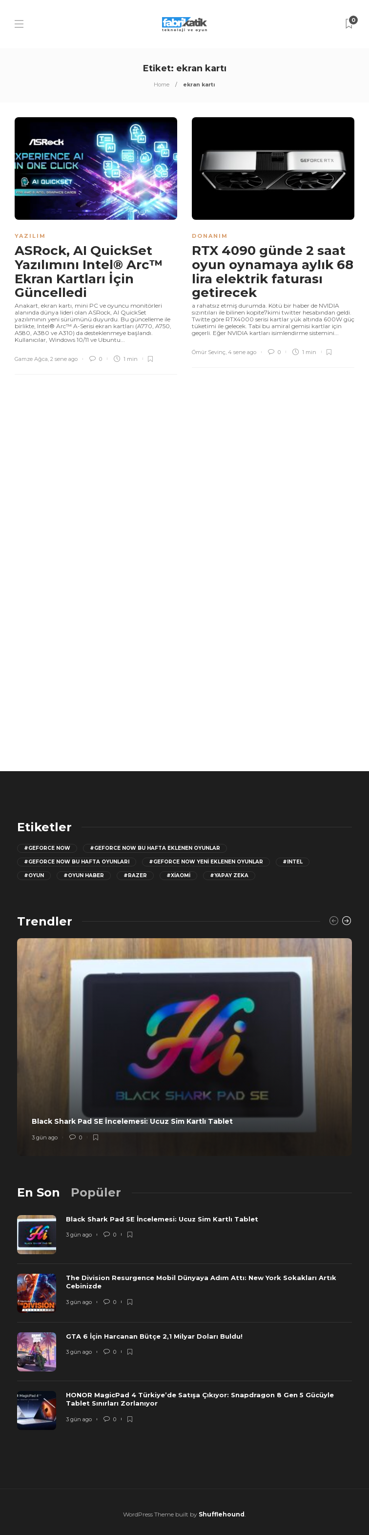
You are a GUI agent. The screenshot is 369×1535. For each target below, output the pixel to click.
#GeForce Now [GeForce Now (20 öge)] (47, 848)
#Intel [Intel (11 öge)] (293, 862)
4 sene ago (242, 352)
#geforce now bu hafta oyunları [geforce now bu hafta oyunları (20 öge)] (76, 862)
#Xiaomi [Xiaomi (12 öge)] (178, 875)
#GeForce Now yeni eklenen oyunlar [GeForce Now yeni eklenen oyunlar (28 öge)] (206, 862)
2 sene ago (64, 359)
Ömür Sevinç (209, 352)
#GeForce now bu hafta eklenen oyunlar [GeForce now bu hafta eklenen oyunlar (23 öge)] (155, 848)
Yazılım (30, 235)
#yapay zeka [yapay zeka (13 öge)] (229, 875)
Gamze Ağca (31, 359)
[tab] (38, 1192)
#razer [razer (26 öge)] (135, 875)
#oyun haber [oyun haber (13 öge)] (83, 875)
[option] (184, 1047)
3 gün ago (45, 1137)
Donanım (210, 235)
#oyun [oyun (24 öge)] (34, 875)
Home (161, 84)
